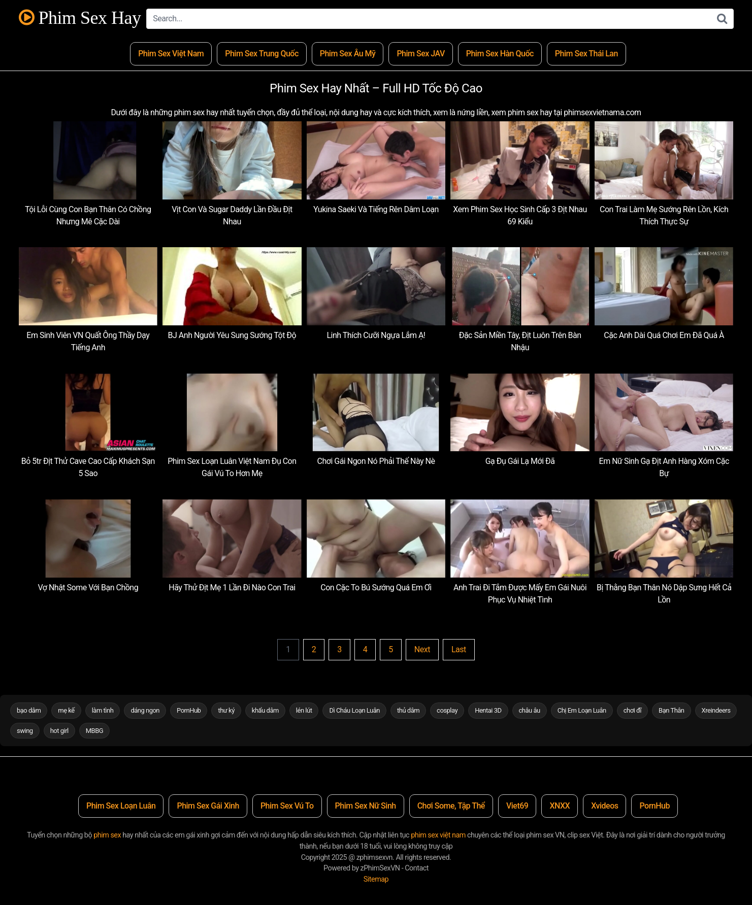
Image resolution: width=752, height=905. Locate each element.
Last (458, 649)
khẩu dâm (265, 710)
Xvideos (604, 806)
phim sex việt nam (438, 835)
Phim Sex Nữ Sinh (365, 806)
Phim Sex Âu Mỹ (348, 53)
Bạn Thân (671, 710)
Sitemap (376, 879)
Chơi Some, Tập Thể (451, 806)
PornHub (189, 710)
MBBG (94, 730)
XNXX (559, 806)
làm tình (103, 710)
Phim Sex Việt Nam (171, 53)
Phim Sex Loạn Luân (120, 806)
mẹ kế (66, 710)
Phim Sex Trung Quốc (262, 53)
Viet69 (517, 806)
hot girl (59, 730)
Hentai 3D (488, 710)
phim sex (107, 835)
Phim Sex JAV (420, 53)
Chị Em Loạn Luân (582, 710)
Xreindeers (716, 710)
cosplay (447, 710)
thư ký (226, 710)
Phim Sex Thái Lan (586, 53)
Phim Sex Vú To (287, 806)
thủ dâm (408, 710)
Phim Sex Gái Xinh (208, 806)
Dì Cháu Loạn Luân (354, 710)
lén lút (304, 710)
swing (25, 730)
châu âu (529, 710)
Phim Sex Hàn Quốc (500, 53)
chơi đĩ (632, 710)
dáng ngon (144, 710)
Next (422, 649)
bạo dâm (29, 710)
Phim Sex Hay (80, 18)
